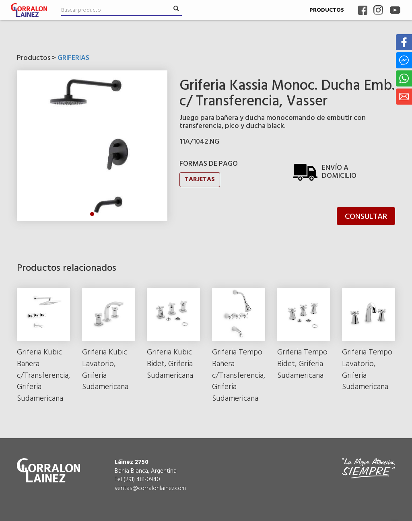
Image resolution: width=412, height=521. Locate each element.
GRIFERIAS (73, 58)
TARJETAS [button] (200, 179)
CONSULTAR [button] (366, 216)
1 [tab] (92, 214)
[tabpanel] (92, 145)
